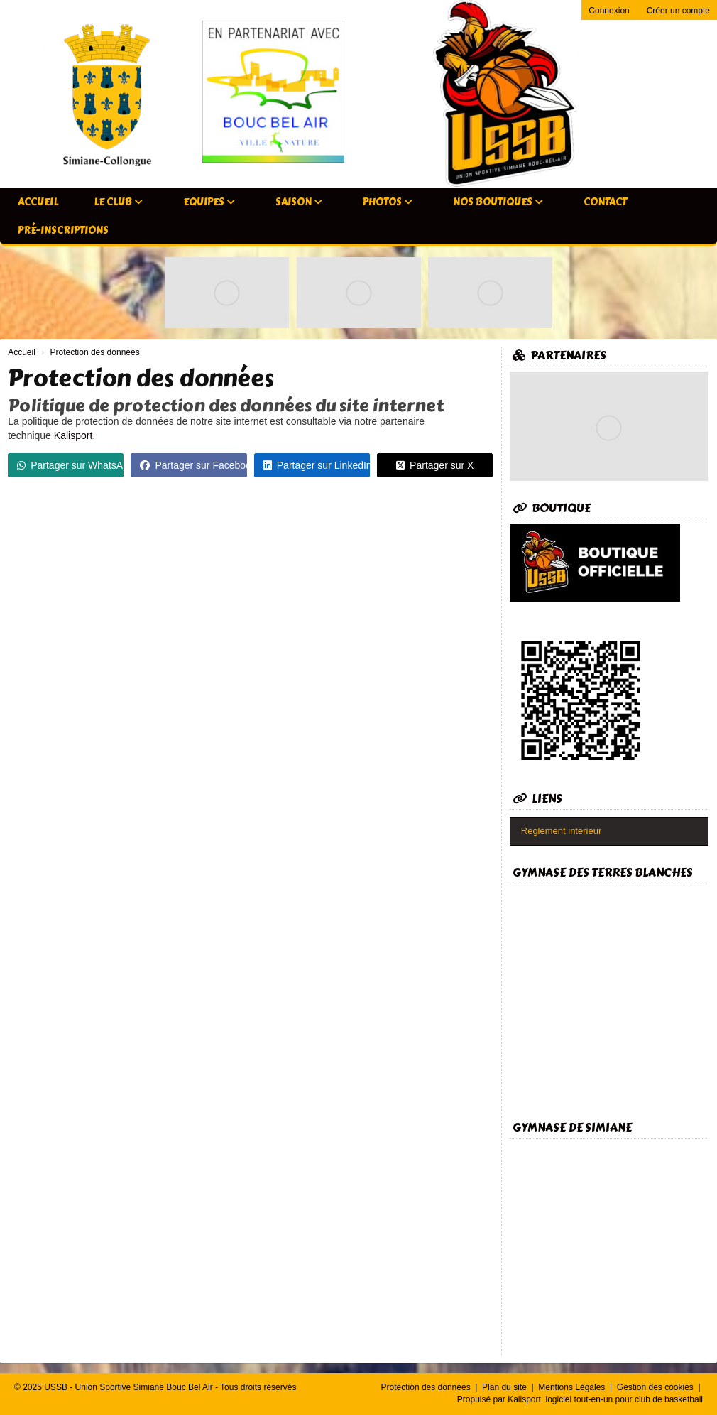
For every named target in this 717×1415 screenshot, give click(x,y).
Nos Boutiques (498, 202)
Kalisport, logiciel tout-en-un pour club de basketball (605, 1399)
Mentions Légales (572, 1387)
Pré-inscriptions (63, 230)
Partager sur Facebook (193, 465)
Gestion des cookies (656, 1387)
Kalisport (73, 435)
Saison (298, 202)
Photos (387, 202)
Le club (118, 202)
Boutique (552, 508)
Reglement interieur (561, 830)
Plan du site (505, 1387)
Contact (605, 202)
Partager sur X (435, 465)
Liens (537, 799)
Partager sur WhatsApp (70, 465)
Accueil (38, 202)
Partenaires (559, 355)
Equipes (209, 202)
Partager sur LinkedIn (316, 465)
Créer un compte (678, 11)
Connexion (609, 11)
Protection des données (427, 1387)
